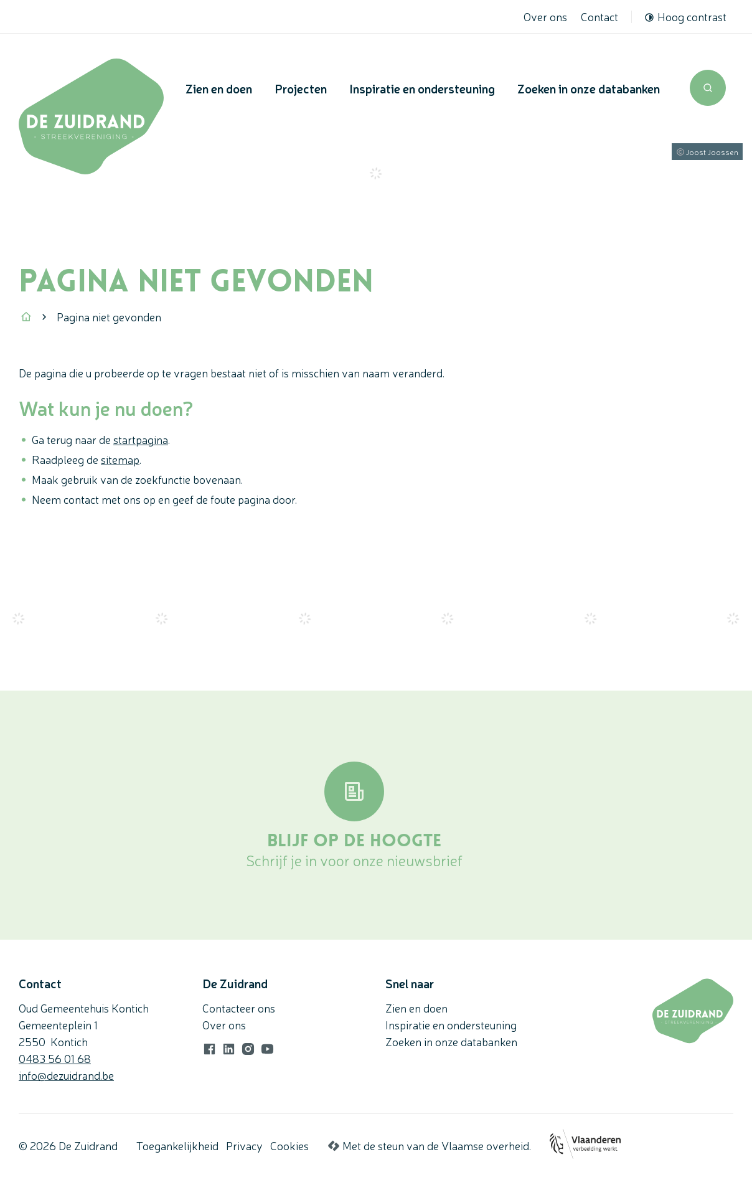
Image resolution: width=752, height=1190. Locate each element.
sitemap (120, 458)
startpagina (140, 439)
